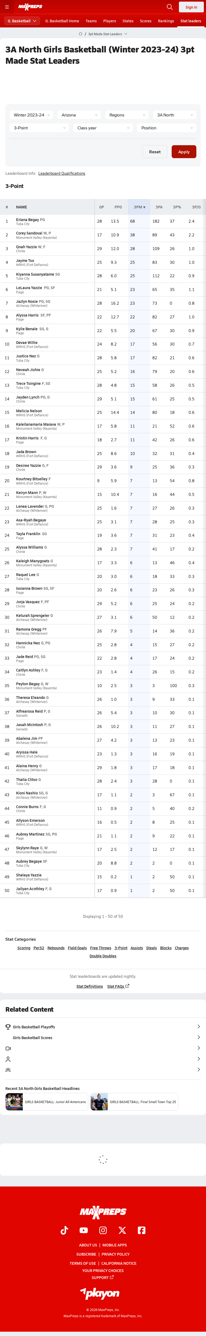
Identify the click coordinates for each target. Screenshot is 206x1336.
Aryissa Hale (27, 752)
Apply (184, 151)
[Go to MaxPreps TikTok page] (64, 1231)
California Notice (119, 1263)
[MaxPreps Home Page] (81, 34)
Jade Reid (24, 656)
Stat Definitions (89, 986)
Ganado (22, 715)
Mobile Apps (114, 1245)
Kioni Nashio (27, 792)
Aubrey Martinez (30, 834)
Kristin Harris (27, 437)
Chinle (20, 251)
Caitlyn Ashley (28, 670)
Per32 (39, 947)
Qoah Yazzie (26, 246)
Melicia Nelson (29, 410)
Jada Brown (26, 451)
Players (109, 20)
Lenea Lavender (30, 506)
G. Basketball (22, 20)
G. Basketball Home (62, 20)
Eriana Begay (27, 219)
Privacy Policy (116, 1254)
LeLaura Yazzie (29, 287)
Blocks (166, 947)
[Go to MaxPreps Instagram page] (103, 1231)
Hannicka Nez (28, 642)
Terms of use (83, 1263)
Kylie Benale (27, 328)
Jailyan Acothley (30, 888)
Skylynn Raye (27, 847)
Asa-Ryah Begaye (31, 520)
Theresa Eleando (30, 697)
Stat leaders (191, 20)
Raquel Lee (25, 574)
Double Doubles (103, 955)
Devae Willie (27, 342)
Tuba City (23, 224)
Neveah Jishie (28, 369)
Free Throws (100, 947)
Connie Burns (27, 806)
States (128, 20)
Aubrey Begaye (29, 861)
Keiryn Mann (27, 492)
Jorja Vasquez (28, 601)
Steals (151, 947)
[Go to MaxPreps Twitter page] (122, 1231)
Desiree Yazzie (28, 465)
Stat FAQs (118, 986)
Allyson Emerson (30, 820)
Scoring (23, 947)
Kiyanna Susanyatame (35, 274)
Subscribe (86, 1254)
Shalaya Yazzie (29, 874)
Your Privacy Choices (103, 1270)
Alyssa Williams (29, 547)
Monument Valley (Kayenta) (36, 238)
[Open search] (170, 7)
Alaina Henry (27, 765)
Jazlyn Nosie (27, 301)
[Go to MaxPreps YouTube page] (83, 1231)
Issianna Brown (29, 588)
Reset (155, 151)
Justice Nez (26, 355)
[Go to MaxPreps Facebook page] (141, 1231)
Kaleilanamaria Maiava (36, 424)
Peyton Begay (28, 683)
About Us (88, 1245)
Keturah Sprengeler (32, 615)
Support (103, 1277)
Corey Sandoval (29, 233)
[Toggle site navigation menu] (7, 7)
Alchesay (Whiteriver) (31, 306)
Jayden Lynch (27, 397)
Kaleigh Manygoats (32, 560)
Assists (137, 947)
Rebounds (56, 947)
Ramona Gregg (28, 629)
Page (20, 292)
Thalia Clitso (26, 779)
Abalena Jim (26, 738)
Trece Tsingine (28, 383)
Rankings (166, 20)
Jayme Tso (25, 260)
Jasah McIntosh (29, 724)
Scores (146, 20)
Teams (91, 20)
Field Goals (77, 947)
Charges (182, 947)
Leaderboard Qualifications (61, 173)
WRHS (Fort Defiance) (32, 265)
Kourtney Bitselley (31, 478)
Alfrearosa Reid (29, 711)
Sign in (191, 7)
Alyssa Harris (27, 315)
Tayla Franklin (28, 533)
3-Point (121, 947)
